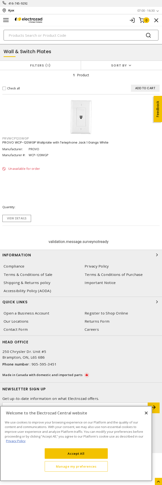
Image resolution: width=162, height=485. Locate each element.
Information (81, 255)
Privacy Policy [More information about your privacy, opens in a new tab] (16, 441)
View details (17, 218)
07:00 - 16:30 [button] (146, 11)
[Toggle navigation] (6, 20)
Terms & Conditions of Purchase (114, 274)
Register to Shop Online (106, 313)
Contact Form (16, 329)
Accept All (76, 453)
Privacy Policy (97, 266)
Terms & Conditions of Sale (28, 274)
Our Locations (16, 321)
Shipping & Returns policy (27, 282)
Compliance (14, 266)
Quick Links (81, 301)
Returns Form (97, 321)
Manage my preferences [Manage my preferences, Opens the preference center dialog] (76, 466)
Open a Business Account (26, 313)
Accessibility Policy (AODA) (27, 291)
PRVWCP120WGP (15, 138)
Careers (92, 329)
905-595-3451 (44, 364)
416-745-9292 (18, 3)
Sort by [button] (119, 65)
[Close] (146, 413)
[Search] (81, 35)
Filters (40, 65)
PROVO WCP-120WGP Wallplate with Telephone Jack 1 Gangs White (55, 142)
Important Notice (100, 282)
